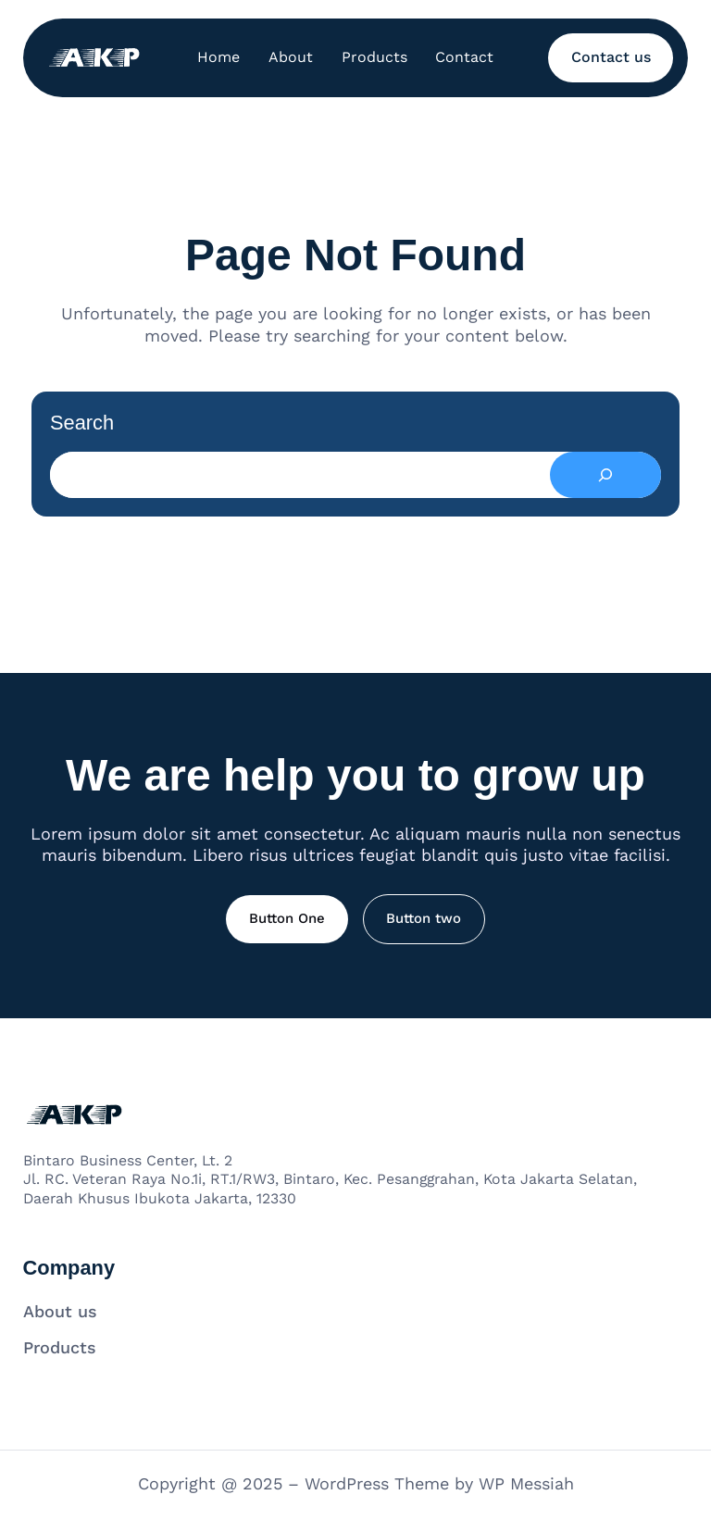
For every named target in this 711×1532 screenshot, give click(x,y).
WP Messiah (526, 1483)
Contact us (611, 57)
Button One (287, 918)
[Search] (605, 475)
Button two (423, 918)
